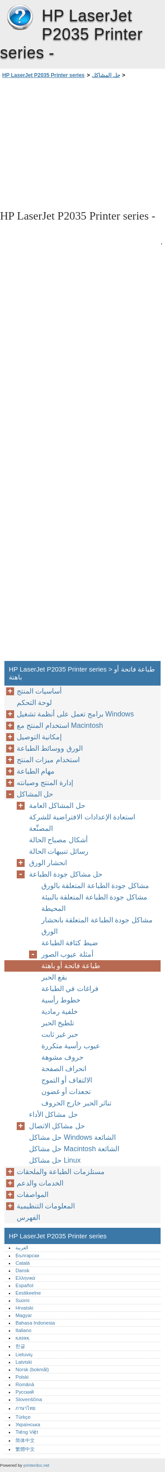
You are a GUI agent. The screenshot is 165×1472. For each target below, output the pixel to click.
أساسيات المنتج (39, 691)
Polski (22, 1377)
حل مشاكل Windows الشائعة (72, 1137)
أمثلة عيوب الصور (67, 954)
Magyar (23, 1315)
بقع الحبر (54, 977)
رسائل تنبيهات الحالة (58, 851)
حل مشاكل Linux (55, 1160)
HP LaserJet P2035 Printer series (20, 17)
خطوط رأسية (61, 1000)
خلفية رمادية (59, 1011)
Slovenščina (28, 1399)
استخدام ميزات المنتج (48, 760)
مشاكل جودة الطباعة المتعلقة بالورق (95, 885)
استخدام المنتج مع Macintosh (60, 725)
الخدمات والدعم (40, 1183)
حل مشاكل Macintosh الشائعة (74, 1149)
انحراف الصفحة (63, 1068)
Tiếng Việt (26, 1432)
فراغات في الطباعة (70, 988)
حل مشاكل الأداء (53, 1114)
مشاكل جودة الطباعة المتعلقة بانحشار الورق (97, 925)
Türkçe (22, 1417)
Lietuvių (24, 1354)
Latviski (23, 1362)
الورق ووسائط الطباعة (50, 748)
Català (22, 1263)
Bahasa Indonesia (35, 1322)
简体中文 (25, 1440)
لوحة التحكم (34, 702)
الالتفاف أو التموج (66, 1080)
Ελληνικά (25, 1278)
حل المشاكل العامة (57, 805)
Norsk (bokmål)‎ (32, 1369)
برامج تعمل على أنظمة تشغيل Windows (75, 714)
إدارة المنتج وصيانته (45, 782)
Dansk (22, 1270)
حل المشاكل (106, 75)
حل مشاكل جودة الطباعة (66, 874)
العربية (21, 1247)
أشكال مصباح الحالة (58, 840)
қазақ (22, 1337)
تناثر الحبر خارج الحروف (76, 1103)
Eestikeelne (28, 1293)
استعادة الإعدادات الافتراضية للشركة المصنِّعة (82, 822)
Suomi (22, 1300)
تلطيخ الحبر (57, 1023)
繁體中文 (25, 1449)
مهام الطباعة (36, 771)
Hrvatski (24, 1307)
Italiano (23, 1330)
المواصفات (32, 1194)
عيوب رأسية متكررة (70, 1046)
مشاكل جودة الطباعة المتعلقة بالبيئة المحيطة (94, 902)
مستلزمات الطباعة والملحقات (61, 1171)
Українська (27, 1424)
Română (24, 1384)
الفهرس (28, 1217)
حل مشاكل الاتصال (57, 1126)
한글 (20, 1346)
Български (27, 1255)
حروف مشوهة (62, 1057)
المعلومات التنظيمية (46, 1206)
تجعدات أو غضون (66, 1091)
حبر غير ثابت (59, 1034)
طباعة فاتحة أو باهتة (70, 965)
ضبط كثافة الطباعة (69, 943)
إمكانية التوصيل (39, 737)
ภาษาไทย (25, 1408)
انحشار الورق (48, 862)
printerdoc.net (36, 1465)
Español (24, 1285)
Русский (24, 1392)
